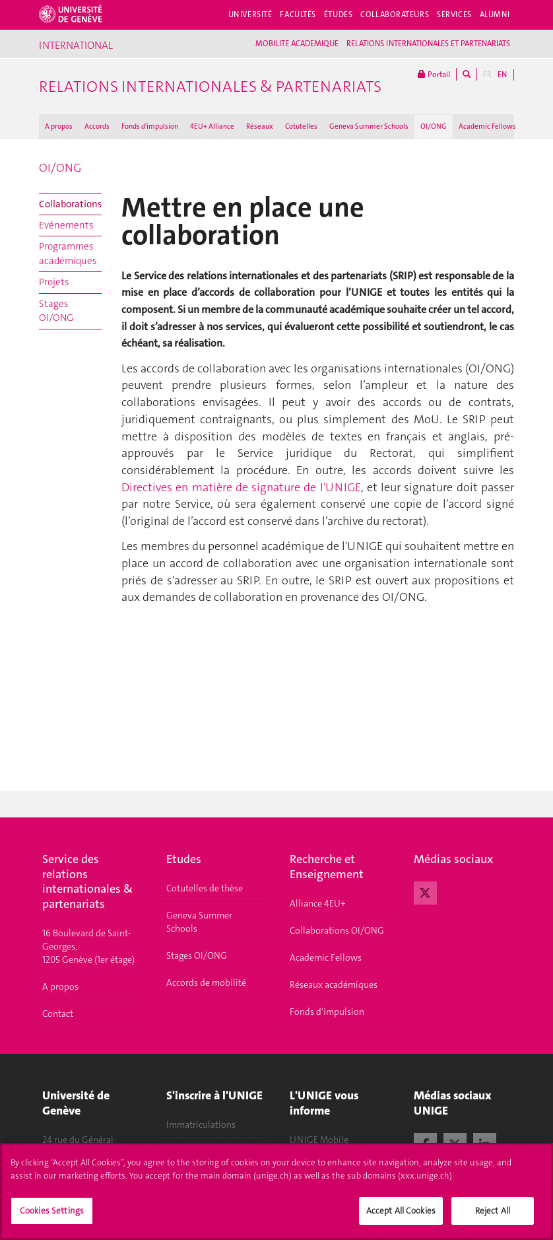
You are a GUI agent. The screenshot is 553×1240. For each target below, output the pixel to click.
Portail (434, 74)
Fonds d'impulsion (149, 126)
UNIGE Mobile (319, 1140)
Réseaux (259, 126)
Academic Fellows (487, 126)
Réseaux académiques (333, 984)
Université (250, 14)
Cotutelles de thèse (204, 888)
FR (487, 74)
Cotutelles (301, 126)
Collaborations (70, 204)
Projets (54, 282)
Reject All (492, 1219)
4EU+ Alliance (212, 126)
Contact (57, 1013)
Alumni (495, 14)
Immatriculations (201, 1124)
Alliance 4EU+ (318, 903)
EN (502, 74)
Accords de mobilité (206, 982)
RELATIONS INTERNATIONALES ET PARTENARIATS (428, 43)
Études (338, 14)
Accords (97, 126)
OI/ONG (433, 126)
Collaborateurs (394, 14)
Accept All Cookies (401, 1219)
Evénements (66, 225)
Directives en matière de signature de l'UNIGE (241, 487)
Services (454, 14)
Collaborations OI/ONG (337, 930)
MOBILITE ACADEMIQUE (297, 43)
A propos (59, 126)
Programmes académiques (67, 253)
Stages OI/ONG (56, 310)
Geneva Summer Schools (368, 126)
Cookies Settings (52, 1219)
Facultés (298, 14)
